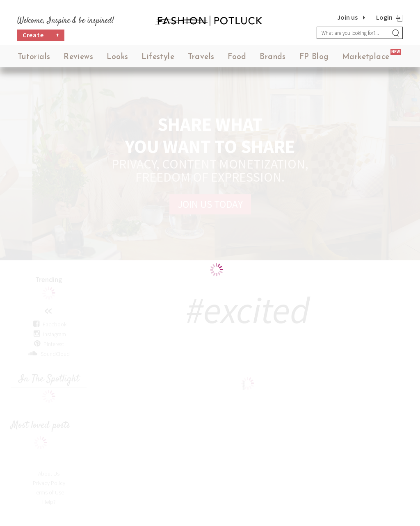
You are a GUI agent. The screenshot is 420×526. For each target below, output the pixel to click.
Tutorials (34, 57)
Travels (201, 57)
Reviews (78, 57)
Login (384, 17)
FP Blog (314, 57)
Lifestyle (158, 57)
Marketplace (365, 57)
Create (41, 35)
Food (237, 57)
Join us (347, 17)
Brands (272, 57)
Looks (117, 57)
